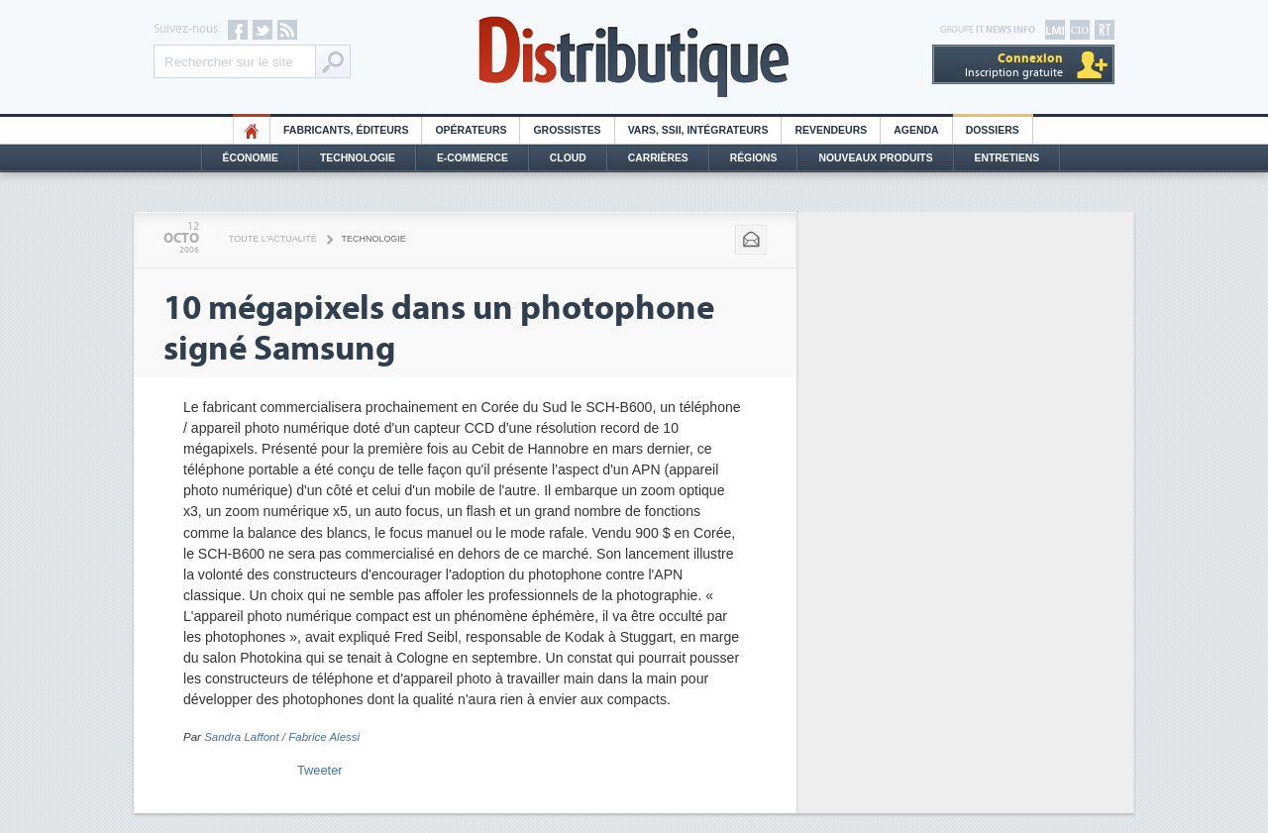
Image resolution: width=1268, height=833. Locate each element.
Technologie (357, 158)
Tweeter (320, 770)
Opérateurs (470, 130)
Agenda (916, 130)
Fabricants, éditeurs (345, 130)
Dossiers (992, 130)
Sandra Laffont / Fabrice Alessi (282, 737)
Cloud (568, 158)
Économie (250, 158)
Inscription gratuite (1014, 65)
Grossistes (566, 130)
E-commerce (472, 158)
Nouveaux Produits (875, 158)
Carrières (658, 158)
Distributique (634, 57)
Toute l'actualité (273, 239)
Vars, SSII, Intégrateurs (698, 130)
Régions (754, 158)
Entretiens (1007, 158)
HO (251, 130)
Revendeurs (830, 130)
